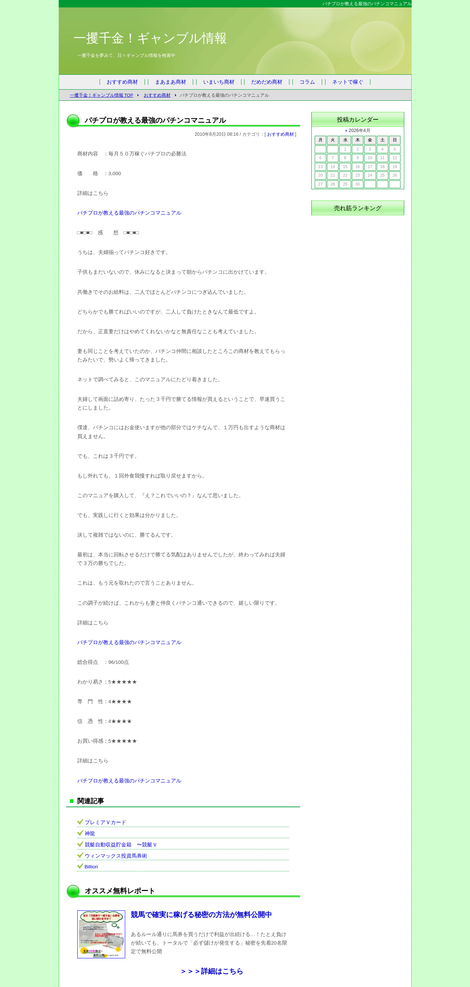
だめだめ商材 (266, 82)
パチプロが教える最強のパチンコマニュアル (129, 213)
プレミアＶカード (105, 822)
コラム (307, 82)
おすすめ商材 (122, 82)
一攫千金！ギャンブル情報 (150, 38)
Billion (91, 866)
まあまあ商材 (170, 82)
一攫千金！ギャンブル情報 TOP (101, 95)
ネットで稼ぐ (347, 82)
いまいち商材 (218, 82)
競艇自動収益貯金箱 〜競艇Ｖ (121, 845)
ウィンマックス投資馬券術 (116, 856)
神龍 (90, 833)
